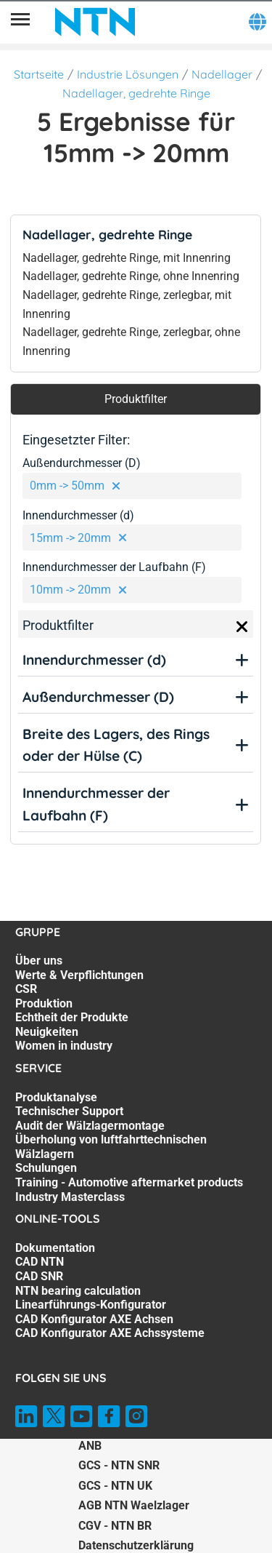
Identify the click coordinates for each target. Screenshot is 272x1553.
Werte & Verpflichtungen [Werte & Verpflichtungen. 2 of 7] (79, 975)
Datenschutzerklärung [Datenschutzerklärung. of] (136, 1545)
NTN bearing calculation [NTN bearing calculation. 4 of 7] (78, 1291)
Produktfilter (135, 399)
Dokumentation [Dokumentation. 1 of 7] (55, 1248)
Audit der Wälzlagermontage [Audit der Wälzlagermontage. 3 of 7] (90, 1126)
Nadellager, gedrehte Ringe (136, 93)
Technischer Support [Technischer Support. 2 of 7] (69, 1111)
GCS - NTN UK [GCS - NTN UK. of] (115, 1486)
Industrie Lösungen (127, 74)
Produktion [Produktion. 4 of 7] (44, 1003)
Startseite (39, 74)
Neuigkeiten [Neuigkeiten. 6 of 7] (46, 1032)
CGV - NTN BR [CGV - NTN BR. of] (115, 1526)
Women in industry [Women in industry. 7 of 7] (63, 1046)
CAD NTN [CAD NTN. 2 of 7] (39, 1262)
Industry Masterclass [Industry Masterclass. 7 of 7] (70, 1197)
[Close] (242, 627)
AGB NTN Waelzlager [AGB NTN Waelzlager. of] (133, 1505)
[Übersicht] (20, 22)
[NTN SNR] (95, 21)
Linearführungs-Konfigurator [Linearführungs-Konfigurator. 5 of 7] (90, 1305)
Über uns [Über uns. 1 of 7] (38, 960)
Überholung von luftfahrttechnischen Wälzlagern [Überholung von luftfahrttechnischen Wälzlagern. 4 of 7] (111, 1147)
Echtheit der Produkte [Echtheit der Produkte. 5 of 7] (71, 1017)
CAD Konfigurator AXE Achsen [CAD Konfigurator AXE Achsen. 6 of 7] (94, 1319)
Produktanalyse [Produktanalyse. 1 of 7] (56, 1097)
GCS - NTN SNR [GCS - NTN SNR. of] (119, 1465)
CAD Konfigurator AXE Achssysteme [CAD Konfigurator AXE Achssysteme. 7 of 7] (110, 1333)
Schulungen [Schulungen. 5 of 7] (46, 1168)
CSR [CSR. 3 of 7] (26, 989)
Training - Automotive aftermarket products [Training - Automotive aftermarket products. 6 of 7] (129, 1182)
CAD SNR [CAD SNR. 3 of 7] (39, 1276)
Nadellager (221, 74)
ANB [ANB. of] (90, 1446)
